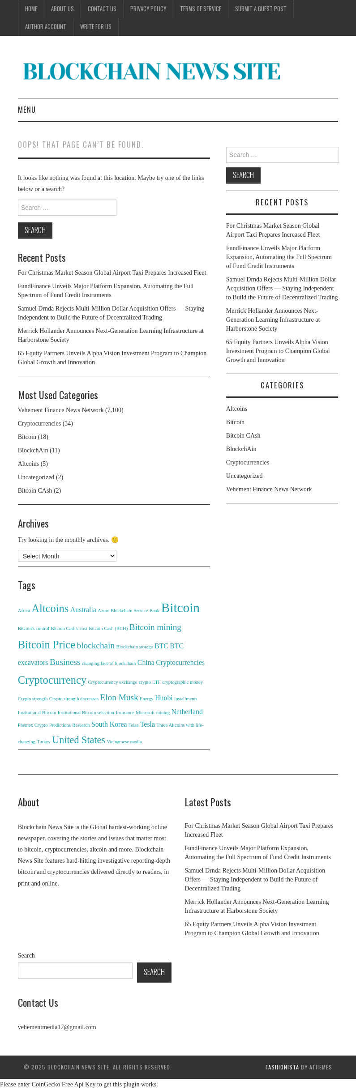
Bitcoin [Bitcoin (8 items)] (180, 607)
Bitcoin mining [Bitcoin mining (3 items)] (155, 627)
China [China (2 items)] (145, 662)
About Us (62, 8)
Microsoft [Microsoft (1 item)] (145, 712)
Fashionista (282, 1067)
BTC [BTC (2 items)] (161, 646)
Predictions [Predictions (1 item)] (60, 725)
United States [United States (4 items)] (78, 739)
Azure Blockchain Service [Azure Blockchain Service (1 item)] (123, 610)
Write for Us (96, 26)
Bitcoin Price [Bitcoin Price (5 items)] (46, 645)
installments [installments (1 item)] (185, 698)
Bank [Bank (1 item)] (155, 610)
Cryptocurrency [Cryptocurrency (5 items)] (52, 680)
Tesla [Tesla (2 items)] (147, 724)
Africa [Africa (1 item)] (24, 610)
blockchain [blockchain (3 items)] (96, 645)
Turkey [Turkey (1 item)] (43, 741)
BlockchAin (33, 450)
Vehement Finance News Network (61, 410)
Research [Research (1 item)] (81, 725)
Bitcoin (27, 437)
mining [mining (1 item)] (163, 712)
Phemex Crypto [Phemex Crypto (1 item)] (33, 725)
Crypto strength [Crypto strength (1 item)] (33, 698)
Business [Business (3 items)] (65, 662)
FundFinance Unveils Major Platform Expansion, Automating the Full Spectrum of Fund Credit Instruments (279, 257)
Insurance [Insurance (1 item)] (125, 712)
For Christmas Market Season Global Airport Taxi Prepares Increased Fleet (112, 272)
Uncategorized (36, 477)
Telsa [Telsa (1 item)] (133, 725)
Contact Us (102, 8)
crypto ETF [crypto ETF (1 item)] (150, 682)
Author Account (45, 26)
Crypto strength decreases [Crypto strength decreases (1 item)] (74, 698)
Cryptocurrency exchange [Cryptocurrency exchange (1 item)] (112, 682)
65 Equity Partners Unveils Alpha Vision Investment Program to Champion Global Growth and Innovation (278, 351)
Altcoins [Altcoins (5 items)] (50, 608)
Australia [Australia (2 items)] (83, 609)
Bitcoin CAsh (35, 490)
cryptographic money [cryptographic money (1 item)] (182, 682)
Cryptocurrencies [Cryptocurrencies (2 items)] (180, 662)
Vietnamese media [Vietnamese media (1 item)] (124, 741)
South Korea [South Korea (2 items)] (109, 724)
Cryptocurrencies (39, 423)
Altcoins (28, 463)
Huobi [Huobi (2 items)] (164, 698)
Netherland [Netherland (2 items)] (187, 711)
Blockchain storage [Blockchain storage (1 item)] (134, 646)
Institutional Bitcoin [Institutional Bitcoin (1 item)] (37, 712)
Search (26, 955)
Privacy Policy (148, 8)
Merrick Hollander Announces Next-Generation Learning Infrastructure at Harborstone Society (273, 319)
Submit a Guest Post (261, 8)
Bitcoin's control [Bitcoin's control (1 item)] (33, 628)
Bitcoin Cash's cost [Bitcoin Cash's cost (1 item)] (69, 628)
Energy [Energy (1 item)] (147, 698)
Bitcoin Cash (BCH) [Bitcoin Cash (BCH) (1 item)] (108, 628)
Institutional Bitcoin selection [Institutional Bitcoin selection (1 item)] (86, 712)
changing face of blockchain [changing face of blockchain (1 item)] (109, 663)
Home (31, 8)
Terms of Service (200, 8)
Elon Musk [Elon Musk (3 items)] (119, 697)
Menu (27, 109)
